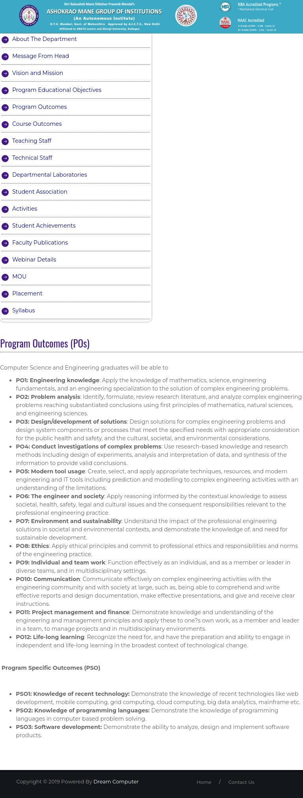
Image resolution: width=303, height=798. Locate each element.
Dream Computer (115, 781)
